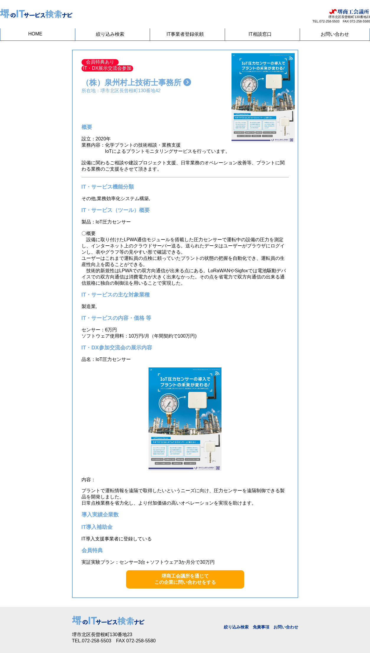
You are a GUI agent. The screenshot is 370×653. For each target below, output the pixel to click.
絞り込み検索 (110, 34)
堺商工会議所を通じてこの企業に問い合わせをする (185, 579)
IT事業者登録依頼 (185, 34)
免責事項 (261, 627)
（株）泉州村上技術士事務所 (136, 82)
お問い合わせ (335, 34)
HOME (35, 33)
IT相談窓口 (260, 34)
